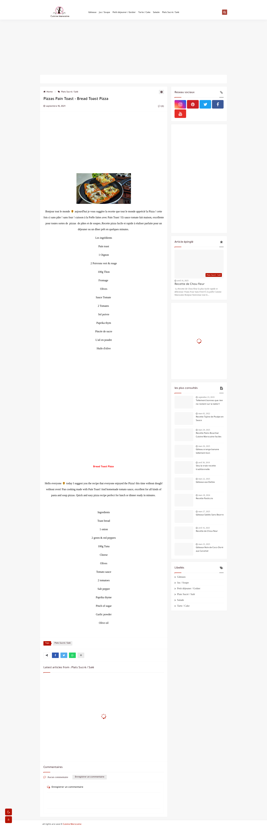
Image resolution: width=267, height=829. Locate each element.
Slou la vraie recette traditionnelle (206, 468)
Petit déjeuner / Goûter (124, 14)
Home (48, 92)
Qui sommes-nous (49, 3)
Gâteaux (92, 14)
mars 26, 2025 (204, 446)
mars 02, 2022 (204, 413)
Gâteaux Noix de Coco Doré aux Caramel (209, 549)
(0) (161, 106)
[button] (55, 655)
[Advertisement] (133, 48)
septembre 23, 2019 (206, 397)
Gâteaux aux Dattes (205, 482)
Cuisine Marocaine (72, 824)
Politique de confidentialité (86, 3)
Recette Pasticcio (204, 499)
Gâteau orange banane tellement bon (207, 451)
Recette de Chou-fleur (190, 284)
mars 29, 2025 (204, 430)
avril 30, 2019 (204, 462)
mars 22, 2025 (204, 479)
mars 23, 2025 (204, 544)
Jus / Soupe (104, 14)
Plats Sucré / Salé (170, 14)
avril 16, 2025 (183, 280)
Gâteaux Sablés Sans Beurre (210, 515)
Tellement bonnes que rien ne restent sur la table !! (209, 402)
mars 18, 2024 (204, 495)
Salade (156, 14)
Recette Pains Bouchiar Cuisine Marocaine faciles (208, 435)
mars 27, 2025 (204, 511)
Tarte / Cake (144, 14)
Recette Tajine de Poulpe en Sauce (210, 419)
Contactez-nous (66, 3)
